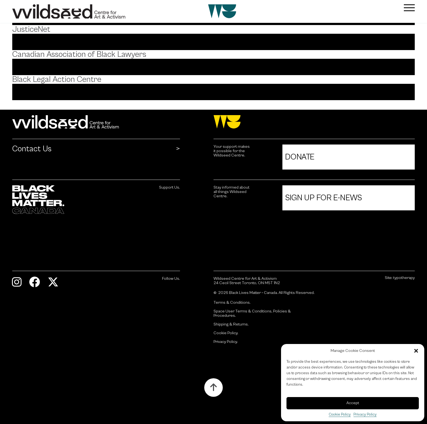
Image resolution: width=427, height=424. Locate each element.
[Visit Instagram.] (21, 284)
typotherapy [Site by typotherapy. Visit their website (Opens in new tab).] (404, 278)
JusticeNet (31, 29)
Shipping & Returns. (231, 324)
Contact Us (31, 149)
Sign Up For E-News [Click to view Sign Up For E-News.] (323, 197)
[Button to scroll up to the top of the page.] (213, 387)
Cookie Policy (340, 414)
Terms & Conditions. (232, 302)
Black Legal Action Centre (56, 79)
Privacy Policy (365, 414)
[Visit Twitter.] (57, 284)
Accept (352, 403)
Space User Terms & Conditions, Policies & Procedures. (252, 313)
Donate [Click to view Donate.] (300, 157)
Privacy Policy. (225, 342)
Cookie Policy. (225, 333)
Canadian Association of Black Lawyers (79, 54)
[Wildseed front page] (180, 11)
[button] (416, 351)
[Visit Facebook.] (38, 284)
